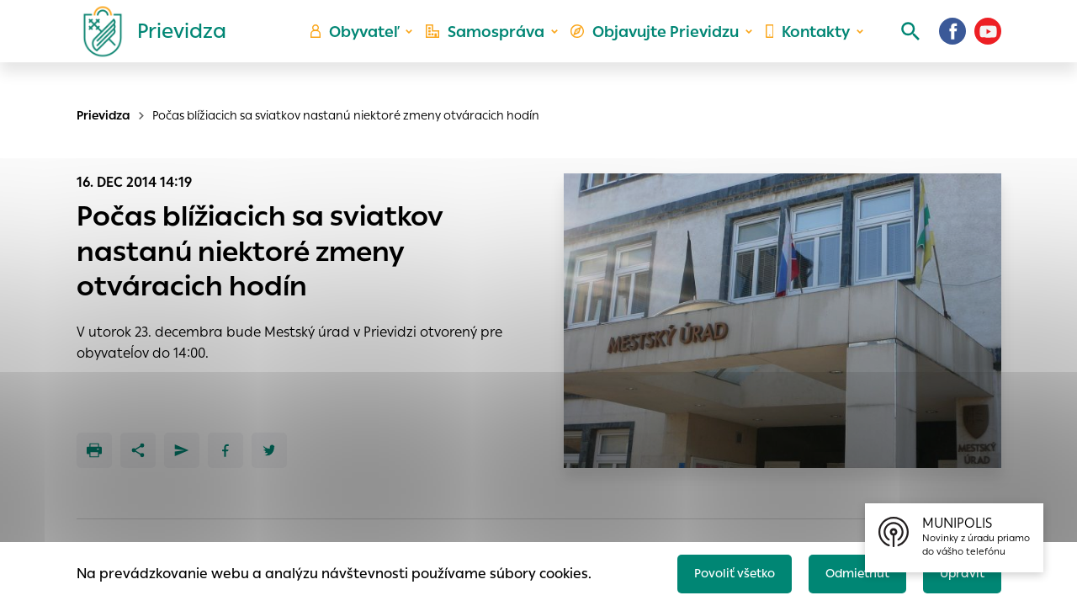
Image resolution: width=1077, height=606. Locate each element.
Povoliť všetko (712, 569)
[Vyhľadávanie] (897, 46)
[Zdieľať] (138, 450)
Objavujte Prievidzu (657, 47)
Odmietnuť (846, 569)
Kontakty (802, 47)
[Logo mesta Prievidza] (148, 46)
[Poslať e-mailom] (181, 450)
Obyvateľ (371, 47)
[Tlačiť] (94, 450)
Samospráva (497, 47)
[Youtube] (987, 46)
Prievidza (103, 115)
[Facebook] (952, 46)
